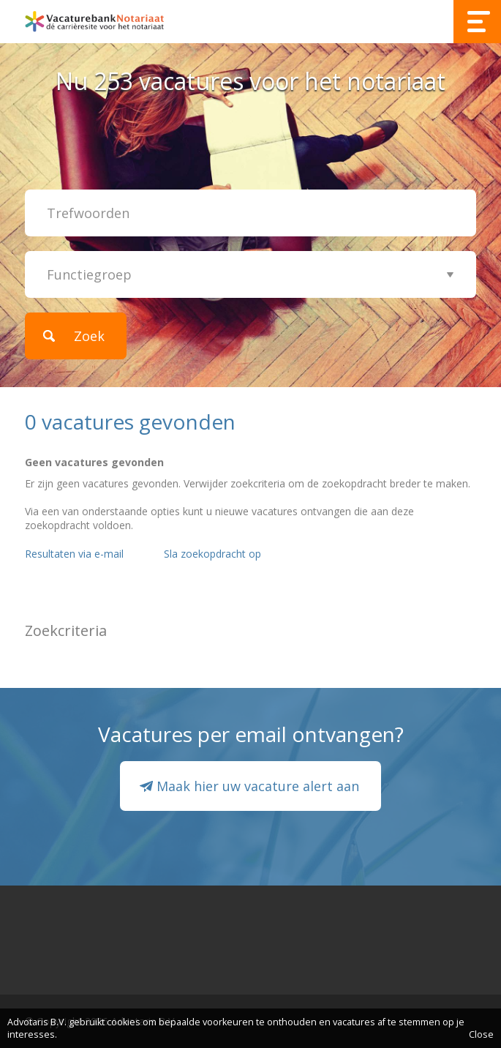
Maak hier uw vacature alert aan (258, 786)
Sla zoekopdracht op (212, 554)
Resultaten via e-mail (74, 554)
